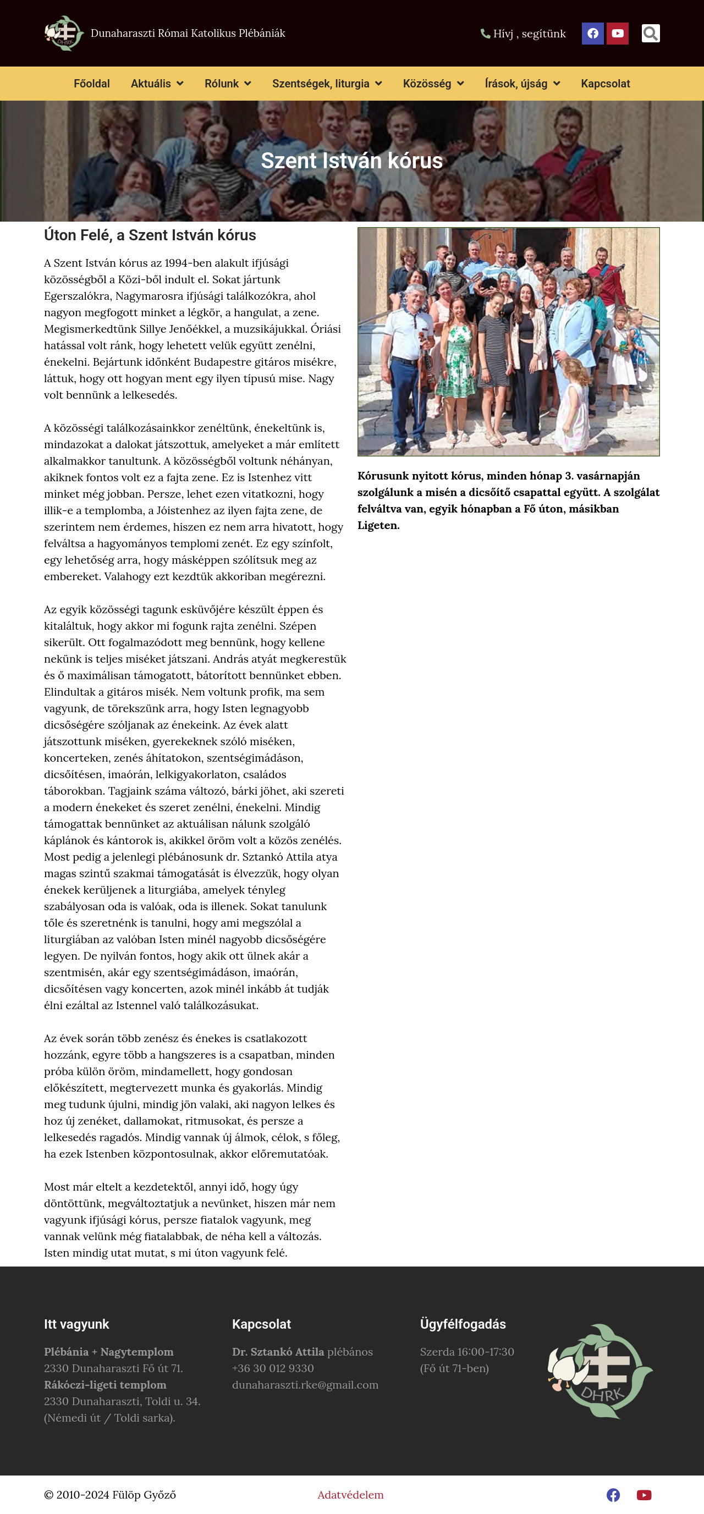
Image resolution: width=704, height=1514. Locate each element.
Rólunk (228, 84)
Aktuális (157, 84)
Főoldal (92, 83)
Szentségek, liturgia (327, 84)
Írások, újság (522, 84)
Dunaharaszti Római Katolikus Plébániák (188, 33)
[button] (651, 33)
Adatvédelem (351, 1494)
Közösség (433, 84)
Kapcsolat (605, 83)
